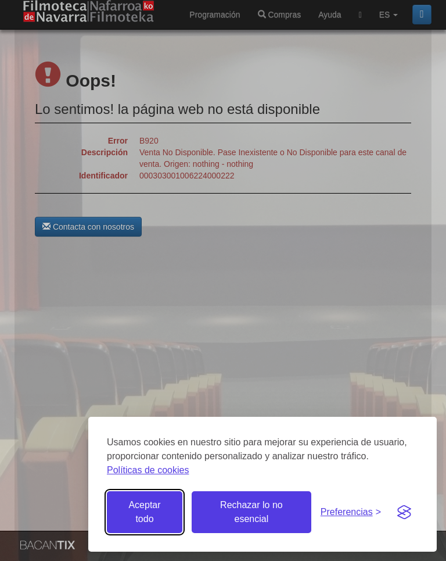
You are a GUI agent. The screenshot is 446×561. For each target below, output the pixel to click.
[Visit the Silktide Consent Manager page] (404, 512)
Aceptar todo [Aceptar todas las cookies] (144, 512)
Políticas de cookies (148, 470)
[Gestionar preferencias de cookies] (351, 512)
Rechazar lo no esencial (251, 512)
